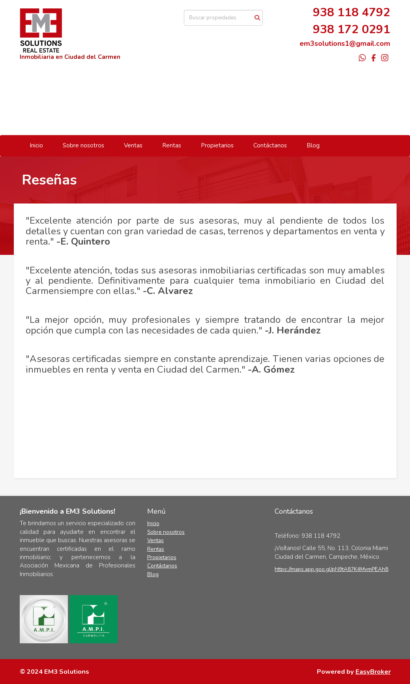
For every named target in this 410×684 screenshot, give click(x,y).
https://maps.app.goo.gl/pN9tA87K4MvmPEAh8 (331, 569)
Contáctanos (270, 145)
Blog (313, 145)
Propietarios (217, 145)
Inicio (36, 145)
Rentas (171, 145)
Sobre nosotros (83, 145)
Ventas (133, 145)
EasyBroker (373, 671)
